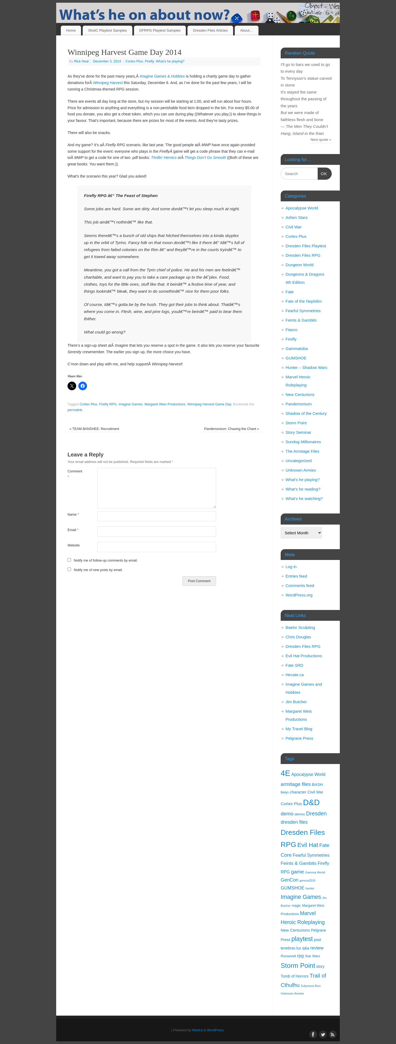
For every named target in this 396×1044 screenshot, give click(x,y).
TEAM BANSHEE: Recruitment (94, 429)
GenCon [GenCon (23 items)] (289, 880)
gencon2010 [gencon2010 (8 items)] (308, 880)
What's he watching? (304, 498)
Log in (291, 566)
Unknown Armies (301, 470)
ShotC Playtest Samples (107, 30)
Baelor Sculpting (300, 627)
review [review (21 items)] (317, 947)
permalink (75, 410)
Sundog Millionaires (303, 441)
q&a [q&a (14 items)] (305, 948)
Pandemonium (299, 404)
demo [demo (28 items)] (287, 813)
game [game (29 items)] (297, 872)
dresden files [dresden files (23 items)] (294, 822)
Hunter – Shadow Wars (306, 367)
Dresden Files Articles (210, 30)
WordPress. (216, 1030)
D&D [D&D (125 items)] (311, 802)
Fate (290, 291)
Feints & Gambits (301, 320)
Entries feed (296, 576)
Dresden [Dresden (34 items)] (316, 813)
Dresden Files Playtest (306, 246)
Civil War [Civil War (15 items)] (315, 792)
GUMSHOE (296, 358)
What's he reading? (303, 489)
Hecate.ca (295, 674)
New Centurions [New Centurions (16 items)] (295, 930)
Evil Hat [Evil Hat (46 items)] (307, 845)
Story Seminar (298, 432)
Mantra (197, 1030)
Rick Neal (81, 61)
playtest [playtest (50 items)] (302, 938)
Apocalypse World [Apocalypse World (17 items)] (308, 774)
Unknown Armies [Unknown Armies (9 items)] (292, 993)
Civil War (293, 227)
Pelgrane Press (299, 738)
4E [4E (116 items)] (285, 773)
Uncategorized (299, 460)
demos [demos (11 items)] (300, 814)
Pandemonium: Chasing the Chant (231, 429)
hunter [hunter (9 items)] (310, 888)
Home (71, 30)
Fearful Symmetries (303, 310)
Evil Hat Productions (304, 655)
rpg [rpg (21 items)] (300, 955)
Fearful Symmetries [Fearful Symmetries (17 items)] (311, 855)
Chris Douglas (298, 637)
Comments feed (300, 585)
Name (73, 514)
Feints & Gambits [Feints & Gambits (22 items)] (299, 863)
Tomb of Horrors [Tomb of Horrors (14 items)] (294, 976)
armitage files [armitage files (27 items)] (296, 784)
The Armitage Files (302, 451)
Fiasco (291, 329)
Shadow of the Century (306, 413)
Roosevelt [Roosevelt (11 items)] (288, 956)
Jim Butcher (296, 701)
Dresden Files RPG (303, 255)
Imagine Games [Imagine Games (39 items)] (301, 897)
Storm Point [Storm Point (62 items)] (298, 965)
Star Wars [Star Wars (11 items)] (312, 956)
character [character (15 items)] (298, 792)
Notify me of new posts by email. (98, 570)
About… (246, 30)
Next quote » (321, 140)
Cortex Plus (134, 61)
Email (73, 530)
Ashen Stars (297, 217)
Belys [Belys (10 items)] (285, 792)
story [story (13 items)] (320, 966)
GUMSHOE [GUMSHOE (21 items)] (292, 887)
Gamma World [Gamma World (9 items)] (315, 872)
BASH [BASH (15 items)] (317, 784)
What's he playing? (170, 61)
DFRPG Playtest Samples (160, 30)
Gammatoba (297, 348)
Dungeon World (300, 264)
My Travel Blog (299, 728)
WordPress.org (299, 595)
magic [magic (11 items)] (296, 905)
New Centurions (300, 394)
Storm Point (296, 423)
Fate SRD (294, 665)
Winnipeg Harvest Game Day (209, 404)
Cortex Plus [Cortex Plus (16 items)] (291, 803)
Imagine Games (131, 404)
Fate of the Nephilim (304, 301)
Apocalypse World (302, 208)
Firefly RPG (108, 404)
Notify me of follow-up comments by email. (106, 560)
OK (322, 173)
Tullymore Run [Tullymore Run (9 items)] (311, 986)
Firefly (149, 61)
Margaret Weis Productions (165, 404)
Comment (75, 474)
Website (74, 545)
